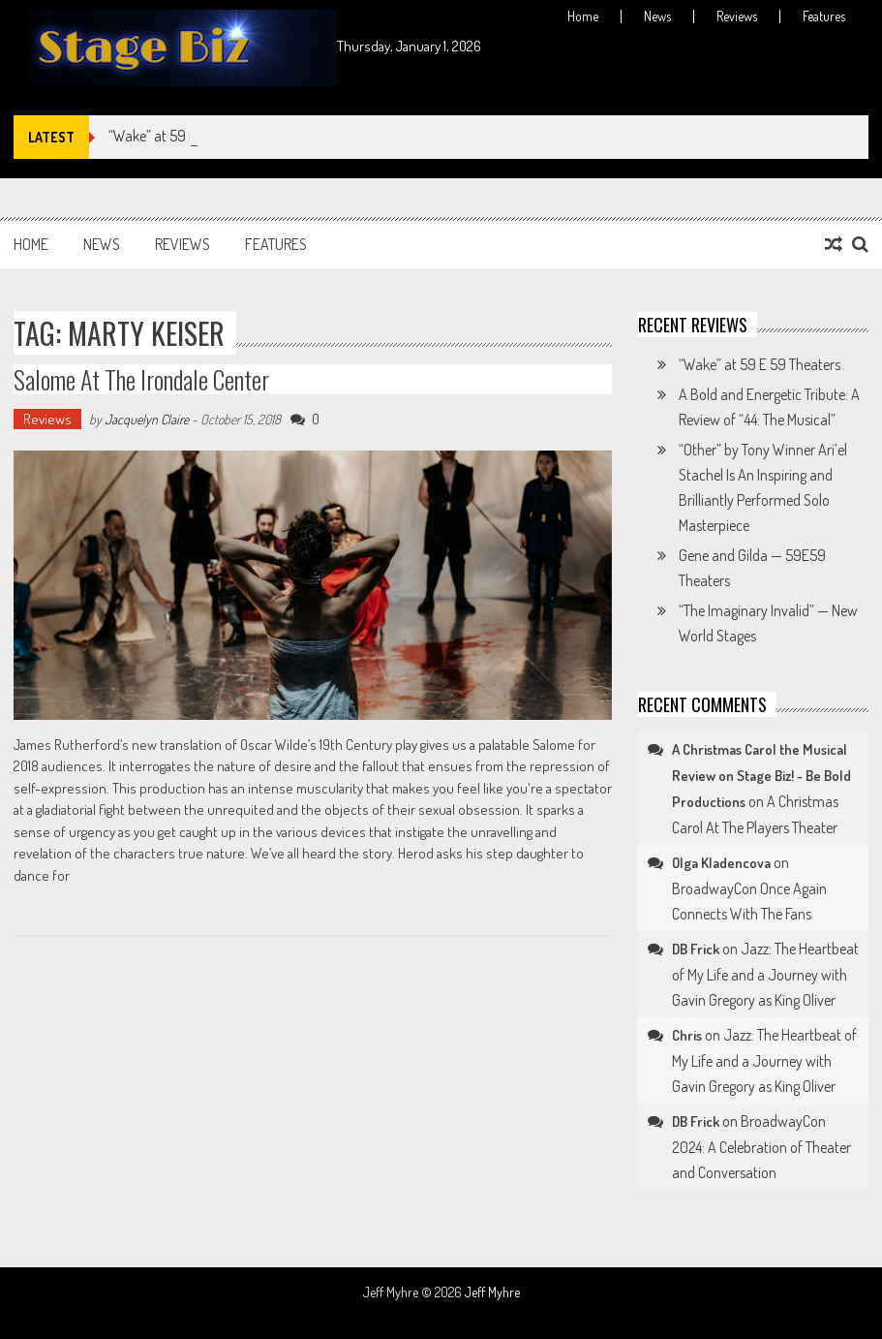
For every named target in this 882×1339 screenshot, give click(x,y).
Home (582, 16)
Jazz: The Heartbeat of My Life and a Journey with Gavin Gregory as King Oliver (765, 974)
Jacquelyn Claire (147, 419)
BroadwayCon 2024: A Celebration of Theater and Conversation (761, 1146)
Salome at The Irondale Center (141, 379)
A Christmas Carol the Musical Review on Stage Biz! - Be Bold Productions (761, 775)
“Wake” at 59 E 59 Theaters (759, 364)
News (657, 16)
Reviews (736, 16)
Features (824, 16)
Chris (687, 1035)
